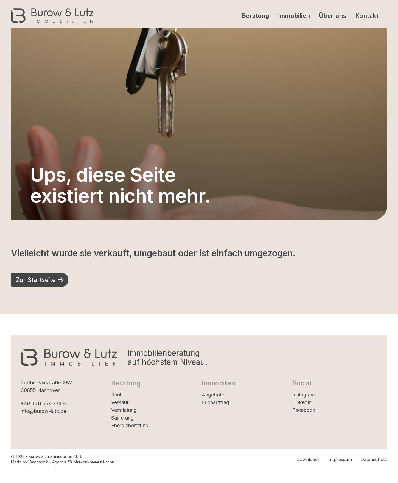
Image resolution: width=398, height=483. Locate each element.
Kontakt (367, 15)
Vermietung (124, 410)
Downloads (308, 459)
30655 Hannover (40, 390)
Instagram (303, 395)
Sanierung (122, 418)
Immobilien (294, 15)
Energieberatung (129, 425)
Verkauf (120, 402)
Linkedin (302, 402)
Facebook (303, 410)
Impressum (340, 459)
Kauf (116, 395)
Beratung (255, 15)
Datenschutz (374, 459)
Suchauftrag (215, 402)
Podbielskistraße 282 (46, 382)
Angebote (213, 395)
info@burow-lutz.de (43, 411)
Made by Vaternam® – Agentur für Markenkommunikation (62, 462)
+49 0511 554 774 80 (45, 403)
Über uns (332, 15)
